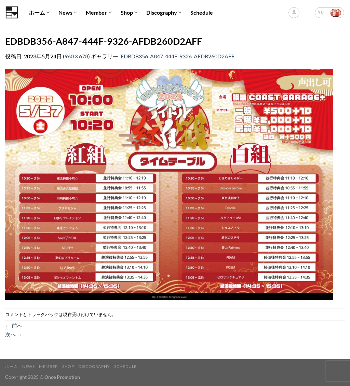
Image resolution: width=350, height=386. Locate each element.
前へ (14, 325)
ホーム (39, 12)
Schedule (201, 12)
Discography (163, 12)
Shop (129, 12)
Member (98, 12)
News (67, 12)
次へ (14, 334)
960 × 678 (76, 56)
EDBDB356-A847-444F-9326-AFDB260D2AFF (177, 56)
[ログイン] (293, 12)
